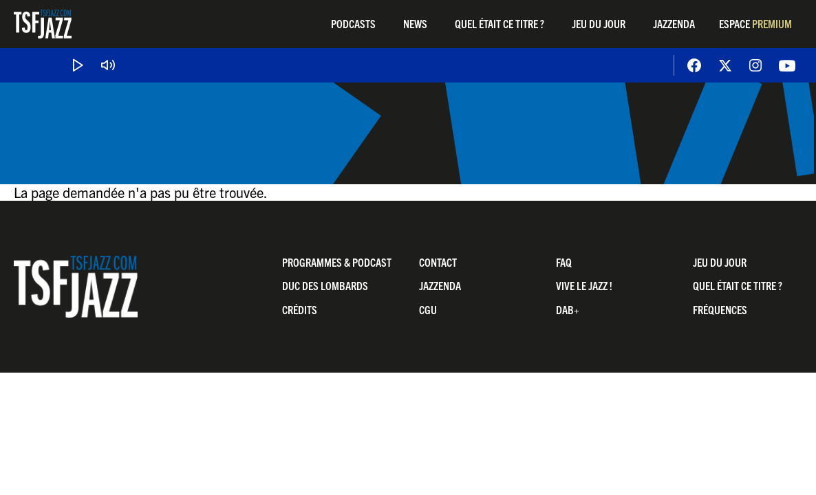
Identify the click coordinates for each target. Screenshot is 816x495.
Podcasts (353, 23)
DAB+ (567, 309)
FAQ (564, 262)
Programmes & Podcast (336, 262)
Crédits (299, 309)
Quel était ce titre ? (499, 23)
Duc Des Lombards (325, 285)
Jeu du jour (598, 23)
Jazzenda (674, 23)
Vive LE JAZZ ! (584, 285)
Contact (438, 262)
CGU (428, 309)
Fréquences (720, 309)
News (415, 23)
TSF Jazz (43, 24)
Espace (755, 23)
